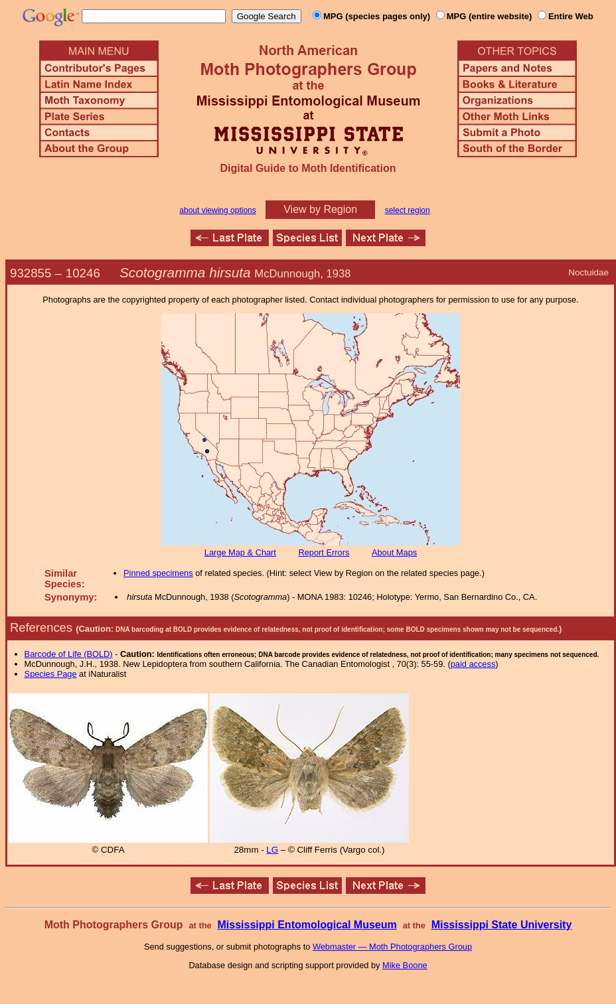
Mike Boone (404, 965)
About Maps (394, 552)
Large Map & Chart (240, 552)
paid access (473, 664)
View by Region (320, 209)
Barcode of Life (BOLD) (69, 654)
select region (407, 210)
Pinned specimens (158, 573)
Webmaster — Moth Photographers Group (392, 947)
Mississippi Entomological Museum (306, 924)
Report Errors (324, 552)
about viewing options (217, 210)
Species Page (51, 674)
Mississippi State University (501, 924)
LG (272, 850)
